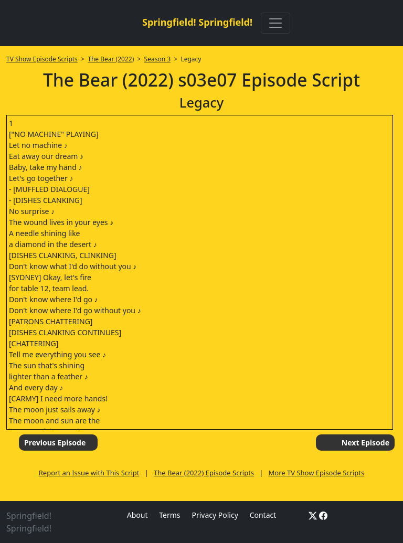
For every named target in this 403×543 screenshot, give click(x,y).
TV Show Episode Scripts (42, 59)
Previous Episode (55, 443)
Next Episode (365, 443)
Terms (169, 515)
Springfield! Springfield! (197, 22)
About (137, 515)
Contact (263, 515)
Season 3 (157, 59)
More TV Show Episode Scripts (317, 472)
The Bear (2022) (111, 59)
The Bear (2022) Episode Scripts (204, 472)
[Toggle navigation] (275, 23)
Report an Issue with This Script (89, 472)
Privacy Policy (215, 515)
